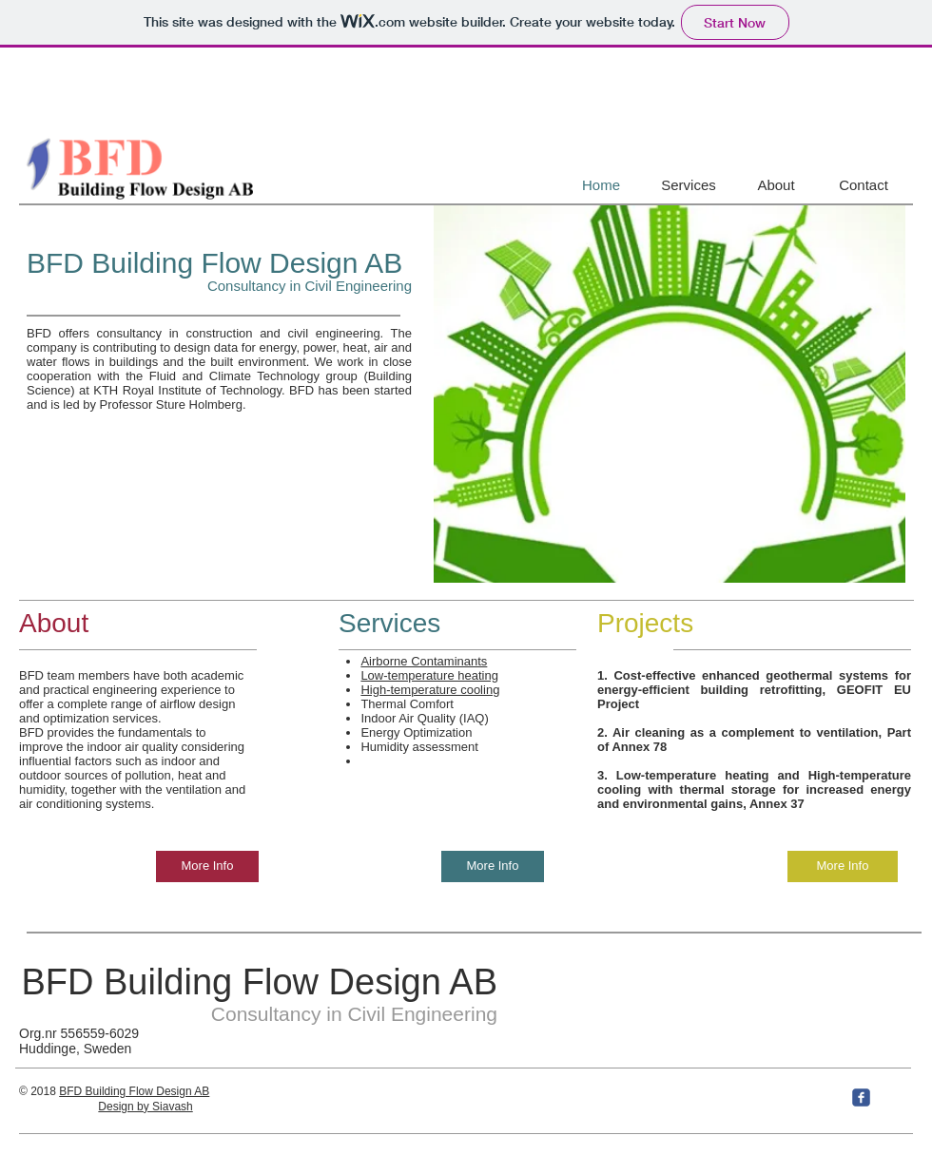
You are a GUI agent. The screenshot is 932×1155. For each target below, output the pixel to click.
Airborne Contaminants (423, 661)
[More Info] (207, 866)
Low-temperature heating (429, 675)
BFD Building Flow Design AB (214, 263)
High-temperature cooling (429, 690)
